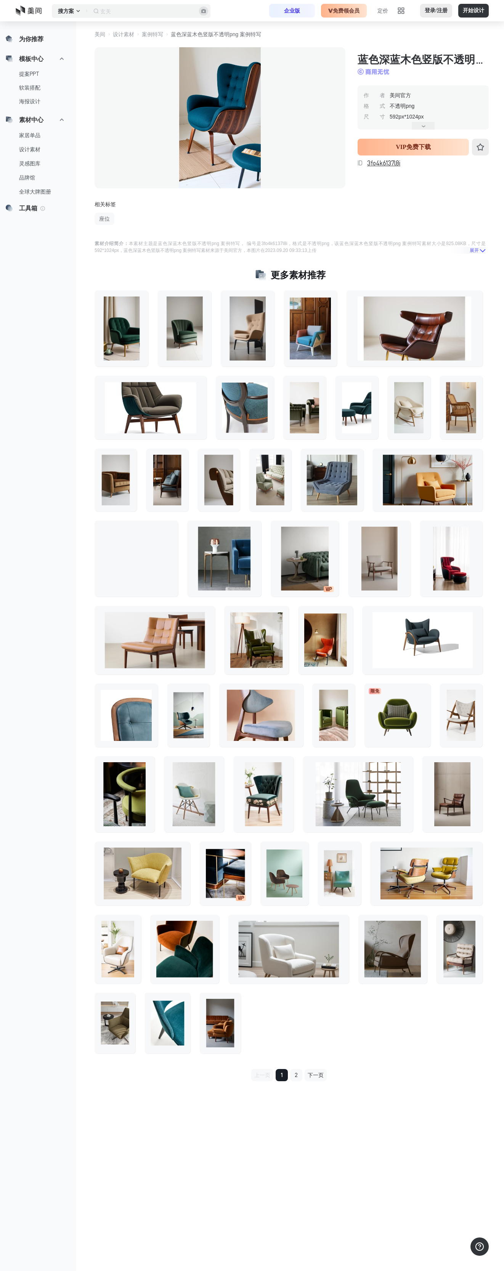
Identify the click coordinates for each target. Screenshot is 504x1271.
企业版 (292, 11)
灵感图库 (29, 163)
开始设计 (473, 10)
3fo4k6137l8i (383, 163)
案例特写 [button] (152, 34)
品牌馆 (27, 177)
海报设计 (29, 101)
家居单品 (29, 135)
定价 (382, 10)
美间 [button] (100, 34)
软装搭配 (29, 87)
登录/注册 (436, 10)
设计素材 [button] (123, 34)
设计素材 (29, 149)
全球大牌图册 (35, 192)
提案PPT (29, 74)
